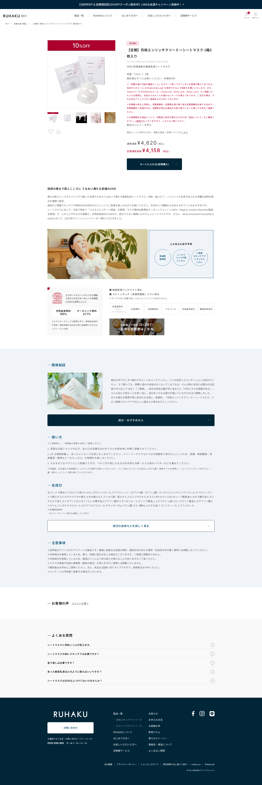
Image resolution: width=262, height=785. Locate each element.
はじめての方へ (130, 15)
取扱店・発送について (160, 744)
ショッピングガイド (150, 764)
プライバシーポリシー (126, 764)
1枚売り (139, 120)
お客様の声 (154, 726)
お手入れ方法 (156, 719)
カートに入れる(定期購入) (154, 164)
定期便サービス (188, 15)
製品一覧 (79, 15)
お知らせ (153, 713)
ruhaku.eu (196, 764)
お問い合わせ (70, 727)
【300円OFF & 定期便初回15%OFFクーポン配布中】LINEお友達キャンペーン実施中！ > (131, 4)
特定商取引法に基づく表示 (175, 764)
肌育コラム (154, 732)
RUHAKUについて (102, 15)
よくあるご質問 (157, 750)
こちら (184, 132)
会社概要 (108, 764)
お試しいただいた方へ (159, 15)
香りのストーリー (158, 738)
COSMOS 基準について (76, 301)
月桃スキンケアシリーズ (129, 719)
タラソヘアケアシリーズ (129, 726)
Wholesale (210, 764)
